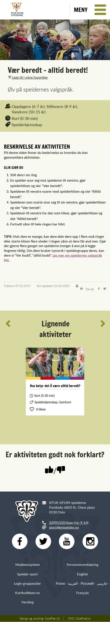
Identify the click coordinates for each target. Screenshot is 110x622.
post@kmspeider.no (64, 527)
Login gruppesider (27, 583)
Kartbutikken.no (27, 592)
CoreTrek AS (52, 619)
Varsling (27, 602)
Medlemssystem (27, 564)
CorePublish (83, 619)
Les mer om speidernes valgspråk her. (53, 257)
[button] (90, 10)
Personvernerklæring (82, 564)
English (82, 574)
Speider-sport (27, 574)
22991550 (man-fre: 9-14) (68, 522)
